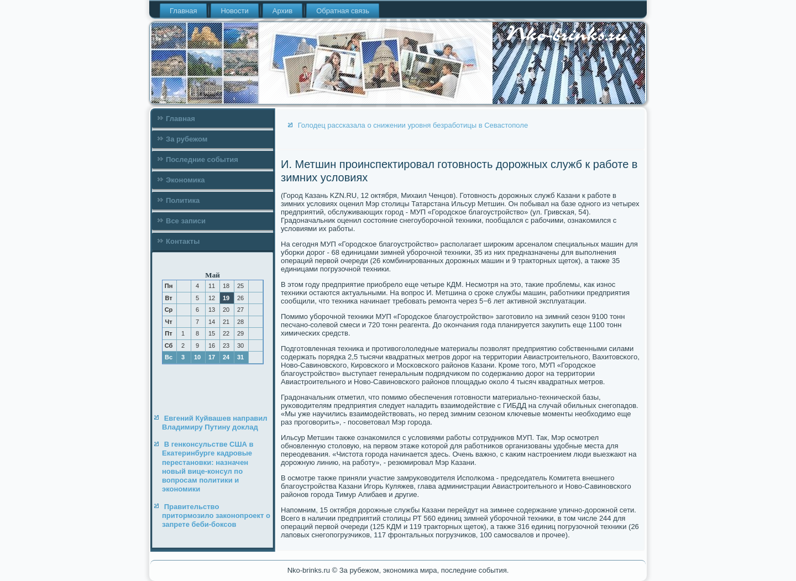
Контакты (183, 241)
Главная (183, 11)
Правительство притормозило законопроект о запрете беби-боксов (216, 516)
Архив (282, 11)
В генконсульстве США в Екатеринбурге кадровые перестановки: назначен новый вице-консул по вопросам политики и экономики (208, 466)
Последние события (202, 159)
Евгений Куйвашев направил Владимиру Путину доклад (215, 422)
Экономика (185, 180)
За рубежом (186, 139)
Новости (234, 11)
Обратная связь (342, 11)
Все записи (186, 221)
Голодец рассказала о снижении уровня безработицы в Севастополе (413, 125)
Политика (183, 200)
